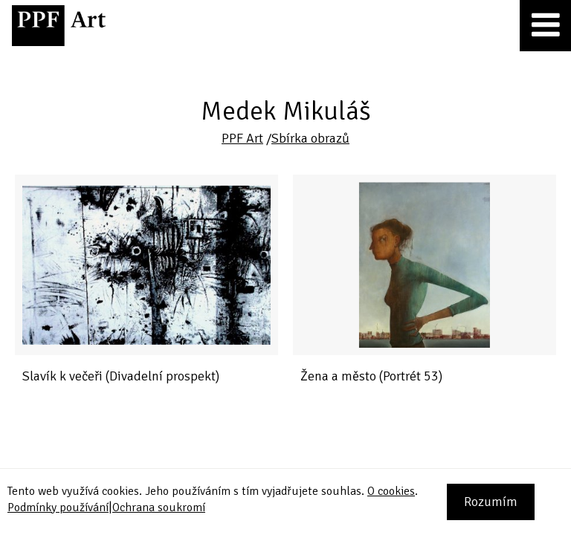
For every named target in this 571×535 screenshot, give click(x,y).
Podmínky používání (58, 507)
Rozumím (490, 501)
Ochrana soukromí (158, 507)
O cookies (391, 491)
